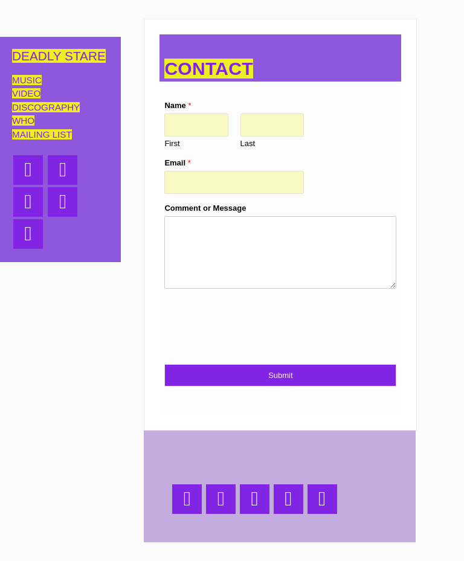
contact (208, 69)
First (171, 143)
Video (26, 93)
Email (177, 162)
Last (248, 143)
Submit (280, 375)
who (23, 120)
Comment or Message (205, 208)
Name (177, 105)
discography (46, 107)
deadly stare (59, 56)
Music (27, 80)
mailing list (42, 134)
